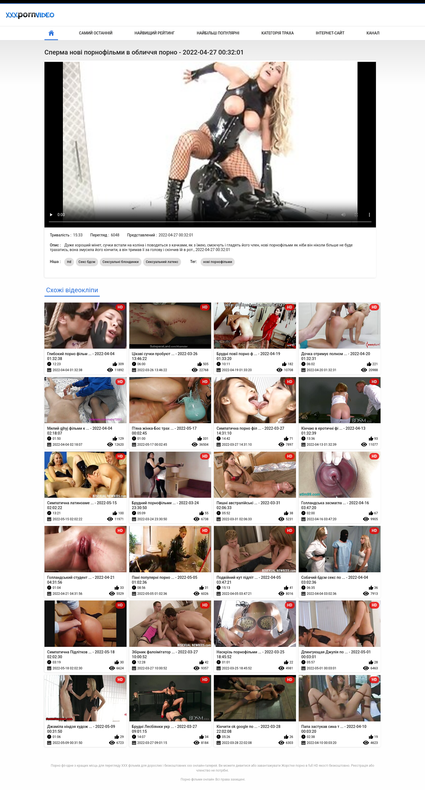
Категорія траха (277, 33)
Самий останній (95, 33)
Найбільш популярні (218, 33)
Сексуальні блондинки (120, 262)
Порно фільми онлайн (197, 779)
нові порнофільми (217, 262)
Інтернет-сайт (330, 33)
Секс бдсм (87, 262)
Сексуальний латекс (162, 262)
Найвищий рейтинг (154, 33)
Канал (372, 33)
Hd (69, 262)
